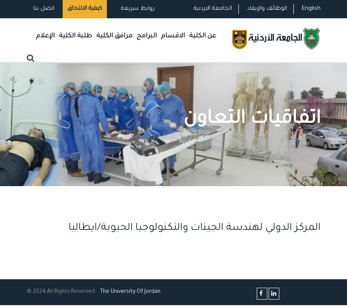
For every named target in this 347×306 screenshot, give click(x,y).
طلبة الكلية (75, 36)
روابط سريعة (137, 9)
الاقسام (173, 36)
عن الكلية (202, 36)
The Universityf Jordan (130, 292)
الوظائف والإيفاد (267, 9)
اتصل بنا (43, 9)
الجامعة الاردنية (213, 9)
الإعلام (45, 36)
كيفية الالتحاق (84, 9)
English (311, 9)
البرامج (147, 36)
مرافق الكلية (114, 36)
